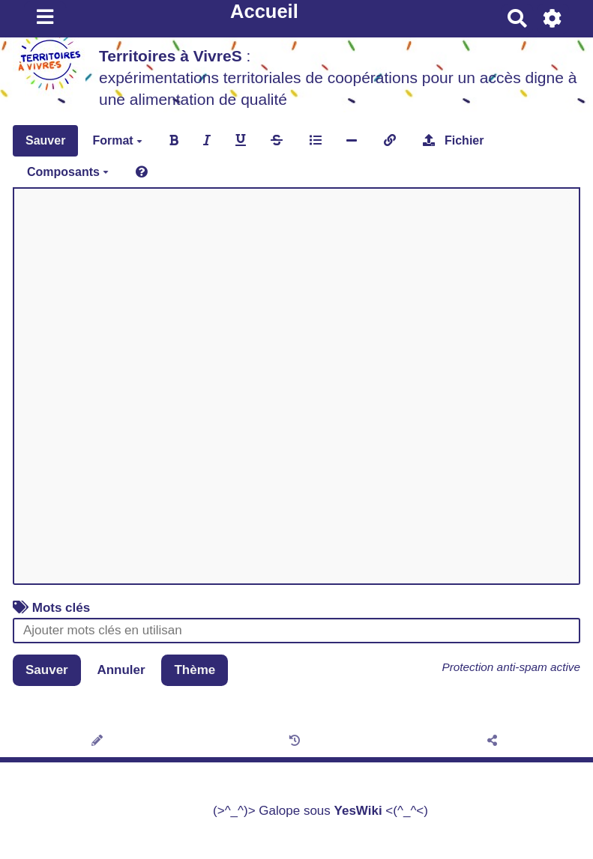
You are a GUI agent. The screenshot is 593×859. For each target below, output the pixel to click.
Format (117, 140)
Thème (194, 670)
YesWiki (358, 811)
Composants (68, 172)
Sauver (45, 140)
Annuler (121, 670)
